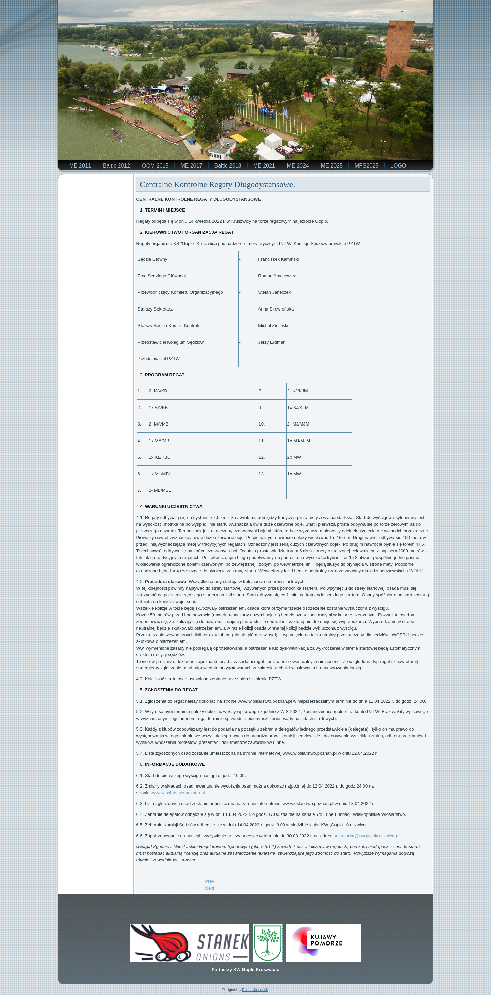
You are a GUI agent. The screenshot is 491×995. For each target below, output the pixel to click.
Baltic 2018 (227, 166)
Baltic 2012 (116, 166)
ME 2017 (191, 166)
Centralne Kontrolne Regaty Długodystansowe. (217, 184)
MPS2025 (366, 166)
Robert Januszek (255, 990)
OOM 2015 (155, 166)
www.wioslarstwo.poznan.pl (178, 792)
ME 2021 (264, 166)
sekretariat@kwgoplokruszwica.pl (366, 835)
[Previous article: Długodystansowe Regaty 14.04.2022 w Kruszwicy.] (209, 881)
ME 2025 (332, 166)
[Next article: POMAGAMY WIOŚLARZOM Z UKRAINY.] (209, 888)
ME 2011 (80, 166)
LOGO (398, 166)
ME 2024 (298, 166)
